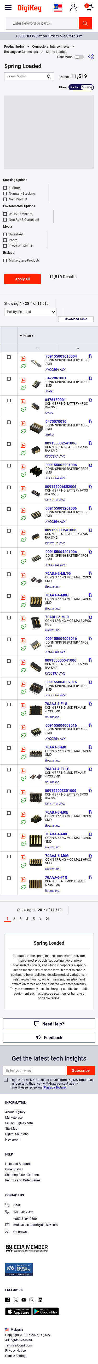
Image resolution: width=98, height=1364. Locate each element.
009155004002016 (61, 682)
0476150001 (55, 400)
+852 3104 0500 (21, 1219)
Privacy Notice (55, 1087)
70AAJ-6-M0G (57, 856)
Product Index (14, 46)
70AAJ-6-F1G (56, 877)
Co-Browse (16, 1232)
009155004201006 (61, 552)
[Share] (91, 56)
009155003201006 (61, 508)
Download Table (76, 319)
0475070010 (55, 421)
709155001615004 (61, 356)
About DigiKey (15, 1112)
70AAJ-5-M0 (55, 747)
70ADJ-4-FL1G (57, 769)
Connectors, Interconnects (50, 46)
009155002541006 (60, 443)
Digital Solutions (16, 1134)
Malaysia (14, 1330)
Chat (12, 1205)
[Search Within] (25, 76)
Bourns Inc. (52, 587)
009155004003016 (61, 725)
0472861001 (55, 378)
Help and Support (17, 1164)
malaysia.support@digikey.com (31, 1225)
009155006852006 (60, 486)
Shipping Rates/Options (22, 1175)
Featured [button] (19, 312)
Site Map (11, 1128)
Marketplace (13, 1117)
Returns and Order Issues (22, 1180)
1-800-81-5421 (19, 1212)
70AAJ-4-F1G (56, 704)
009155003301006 (60, 790)
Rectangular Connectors (21, 52)
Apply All (22, 279)
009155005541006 (60, 660)
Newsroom (13, 1139)
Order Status (14, 1169)
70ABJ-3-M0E (56, 812)
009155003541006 (60, 530)
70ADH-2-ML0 (57, 617)
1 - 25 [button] (24, 303)
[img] (29, 9)
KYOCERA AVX (55, 369)
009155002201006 (61, 465)
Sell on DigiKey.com (19, 1123)
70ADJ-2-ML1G (58, 573)
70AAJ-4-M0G (57, 595)
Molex (49, 391)
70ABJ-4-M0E (56, 834)
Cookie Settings (16, 1356)
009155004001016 (61, 638)
